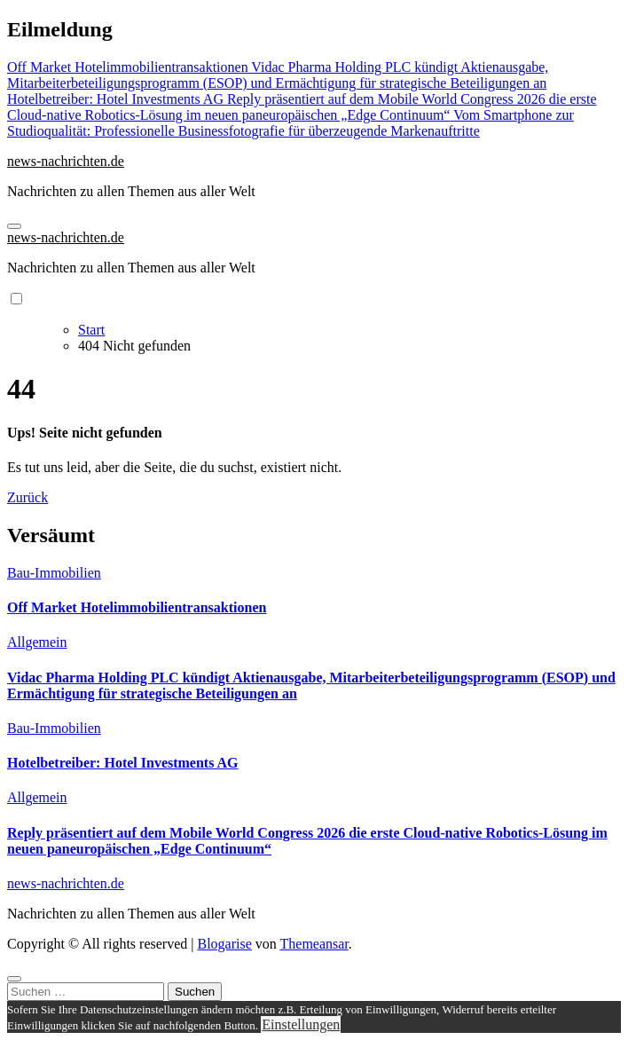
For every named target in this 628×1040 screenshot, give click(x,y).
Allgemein (37, 642)
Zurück (27, 497)
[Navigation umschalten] (14, 226)
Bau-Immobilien (54, 572)
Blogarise (224, 943)
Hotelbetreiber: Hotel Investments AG (123, 762)
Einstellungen (301, 1024)
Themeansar (314, 943)
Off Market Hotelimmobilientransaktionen (136, 607)
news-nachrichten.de (65, 161)
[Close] (14, 978)
